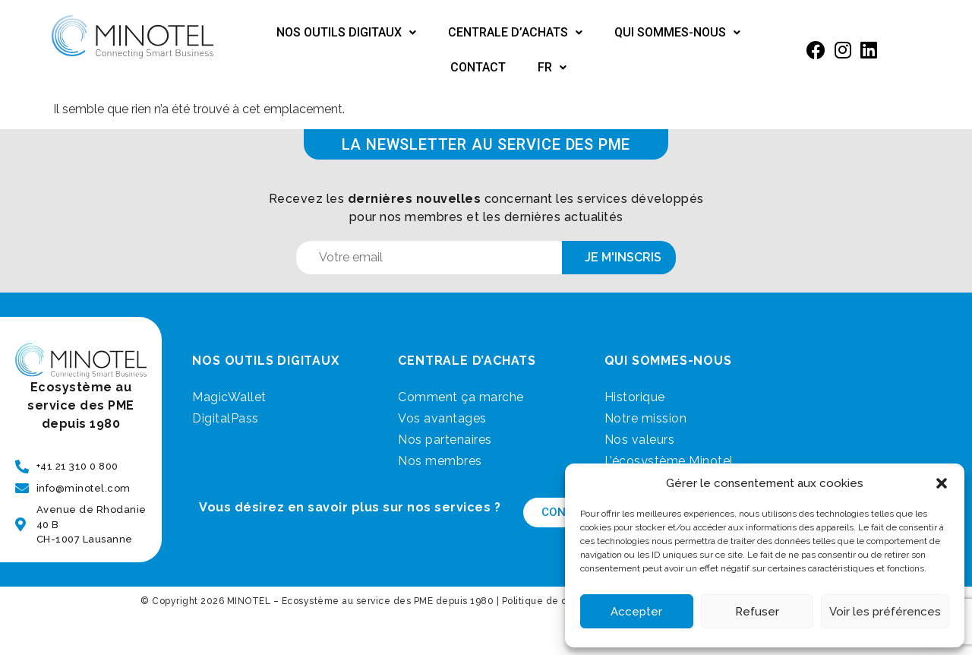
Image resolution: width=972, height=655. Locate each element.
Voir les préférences (885, 612)
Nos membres (440, 461)
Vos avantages (442, 418)
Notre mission (645, 418)
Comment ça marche (461, 397)
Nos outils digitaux (346, 32)
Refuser (757, 612)
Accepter (636, 612)
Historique (634, 397)
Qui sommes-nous (677, 32)
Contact (478, 67)
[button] (941, 483)
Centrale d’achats (515, 32)
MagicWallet (229, 397)
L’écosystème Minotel (669, 461)
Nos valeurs (639, 439)
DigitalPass (225, 418)
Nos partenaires (445, 439)
